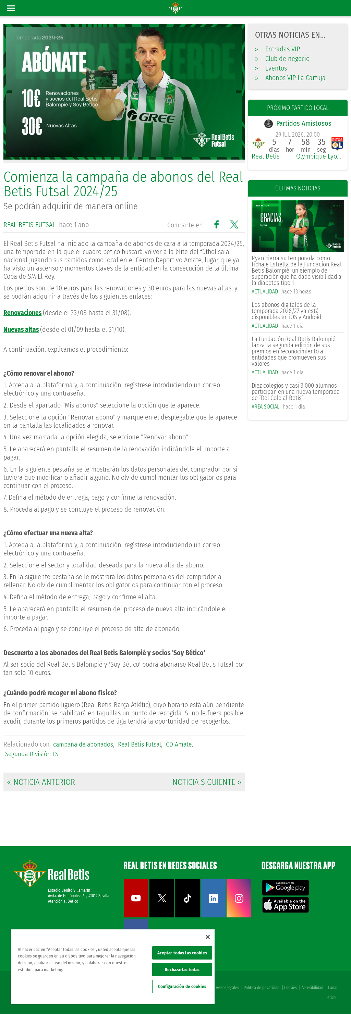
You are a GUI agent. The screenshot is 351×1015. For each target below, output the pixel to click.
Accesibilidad (312, 988)
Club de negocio (282, 58)
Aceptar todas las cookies (182, 952)
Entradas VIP (277, 49)
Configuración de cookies (182, 986)
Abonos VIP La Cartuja (290, 78)
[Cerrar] (208, 937)
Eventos (271, 68)
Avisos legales (227, 988)
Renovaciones (23, 313)
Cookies (290, 988)
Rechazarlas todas (182, 969)
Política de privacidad (261, 988)
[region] (113, 966)
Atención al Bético (63, 902)
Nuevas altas (21, 329)
